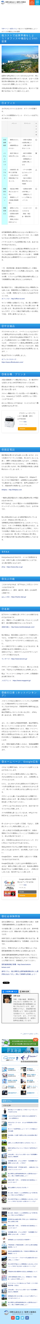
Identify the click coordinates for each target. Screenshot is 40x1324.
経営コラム (13, 28)
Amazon (22, 428)
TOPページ (5, 28)
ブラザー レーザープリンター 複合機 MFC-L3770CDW (26, 416)
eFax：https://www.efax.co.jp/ (12, 567)
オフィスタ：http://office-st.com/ (13, 299)
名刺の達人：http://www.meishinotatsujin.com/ (18, 627)
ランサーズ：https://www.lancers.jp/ (14, 659)
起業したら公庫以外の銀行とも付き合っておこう (22, 1143)
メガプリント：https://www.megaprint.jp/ (16, 680)
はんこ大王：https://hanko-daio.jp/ (14, 597)
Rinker (25, 421)
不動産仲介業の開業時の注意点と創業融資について (22, 1271)
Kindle (22, 892)
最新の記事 (25, 991)
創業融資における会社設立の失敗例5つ (19, 1239)
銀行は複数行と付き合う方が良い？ (18, 1187)
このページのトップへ (30, 1034)
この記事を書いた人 (11, 991)
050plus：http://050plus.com (12, 490)
